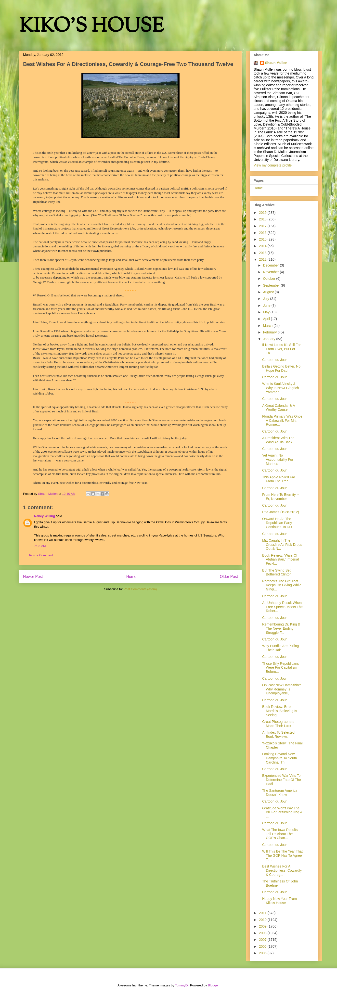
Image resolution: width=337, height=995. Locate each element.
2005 (263, 953)
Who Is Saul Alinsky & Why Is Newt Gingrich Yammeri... (280, 388)
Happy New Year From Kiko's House (279, 901)
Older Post (229, 576)
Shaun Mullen (276, 63)
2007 (263, 940)
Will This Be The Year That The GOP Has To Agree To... (282, 855)
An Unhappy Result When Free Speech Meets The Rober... (282, 607)
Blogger (213, 985)
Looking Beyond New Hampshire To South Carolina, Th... (279, 758)
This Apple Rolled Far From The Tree (278, 479)
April (267, 319)
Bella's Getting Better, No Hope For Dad (281, 368)
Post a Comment (41, 555)
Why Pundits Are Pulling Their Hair (280, 648)
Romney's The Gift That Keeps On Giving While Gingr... (281, 585)
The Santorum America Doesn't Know (279, 793)
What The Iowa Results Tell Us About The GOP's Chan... (280, 834)
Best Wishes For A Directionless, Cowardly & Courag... (282, 870)
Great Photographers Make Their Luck (278, 724)
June (267, 305)
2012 (263, 259)
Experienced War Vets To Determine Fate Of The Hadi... (281, 780)
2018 (263, 219)
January (269, 339)
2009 (263, 926)
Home (131, 576)
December (271, 265)
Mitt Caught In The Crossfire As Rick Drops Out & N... (282, 544)
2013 (263, 253)
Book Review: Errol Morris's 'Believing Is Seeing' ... (279, 711)
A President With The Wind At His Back (278, 440)
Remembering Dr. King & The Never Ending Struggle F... (281, 628)
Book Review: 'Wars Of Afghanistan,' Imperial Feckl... (280, 559)
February (270, 332)
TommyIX (181, 985)
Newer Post (33, 576)
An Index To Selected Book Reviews (278, 734)
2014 (263, 246)
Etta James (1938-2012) (280, 512)
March (268, 326)
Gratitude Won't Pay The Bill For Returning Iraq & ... (282, 812)
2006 (263, 946)
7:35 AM (40, 546)
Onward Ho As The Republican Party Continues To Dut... (278, 523)
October (269, 279)
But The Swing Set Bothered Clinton (276, 572)
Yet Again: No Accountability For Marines (277, 459)
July (266, 299)
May (266, 312)
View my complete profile (273, 165)
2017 (263, 226)
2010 (263, 920)
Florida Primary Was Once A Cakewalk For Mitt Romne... (282, 420)
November (271, 272)
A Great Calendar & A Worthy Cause (278, 408)
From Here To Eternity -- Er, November (280, 497)
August (268, 292)
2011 (263, 913)
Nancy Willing (44, 516)
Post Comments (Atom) (140, 589)
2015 (263, 239)
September (272, 285)
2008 (263, 933)
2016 (263, 233)
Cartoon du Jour (274, 360)
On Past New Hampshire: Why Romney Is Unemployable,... (281, 689)
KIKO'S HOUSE (91, 27)
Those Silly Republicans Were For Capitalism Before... (280, 668)
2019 (263, 213)
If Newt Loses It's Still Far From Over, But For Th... (281, 349)
